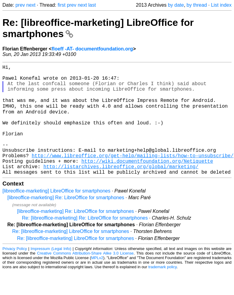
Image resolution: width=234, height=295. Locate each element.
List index (221, 5)
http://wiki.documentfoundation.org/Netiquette (147, 182)
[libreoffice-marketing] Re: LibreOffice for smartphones (65, 221)
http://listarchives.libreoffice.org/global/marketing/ (120, 188)
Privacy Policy (14, 272)
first (62, 5)
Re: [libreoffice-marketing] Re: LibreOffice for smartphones (85, 241)
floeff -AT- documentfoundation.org (92, 48)
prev (20, 5)
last (92, 5)
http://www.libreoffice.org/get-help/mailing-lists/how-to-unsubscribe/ (132, 175)
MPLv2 (97, 281)
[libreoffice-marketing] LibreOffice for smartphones (56, 214)
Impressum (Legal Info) (51, 272)
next (30, 5)
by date (176, 5)
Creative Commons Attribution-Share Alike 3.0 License (85, 276)
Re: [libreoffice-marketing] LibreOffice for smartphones (70, 254)
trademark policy (162, 290)
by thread (196, 5)
